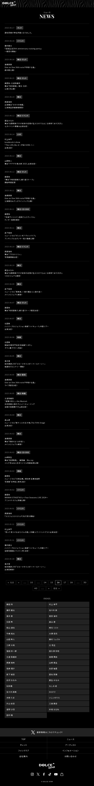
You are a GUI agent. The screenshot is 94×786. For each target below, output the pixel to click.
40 (35, 588)
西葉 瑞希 (10, 662)
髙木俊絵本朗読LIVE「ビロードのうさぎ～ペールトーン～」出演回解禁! (25, 567)
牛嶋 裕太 (10, 633)
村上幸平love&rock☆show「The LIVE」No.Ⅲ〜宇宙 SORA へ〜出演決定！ (19, 143)
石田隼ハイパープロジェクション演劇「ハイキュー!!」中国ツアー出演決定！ (27, 326)
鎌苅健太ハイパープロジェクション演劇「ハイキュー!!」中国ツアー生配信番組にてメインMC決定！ (27, 548)
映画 (19, 337)
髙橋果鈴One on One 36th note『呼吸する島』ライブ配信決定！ (20, 382)
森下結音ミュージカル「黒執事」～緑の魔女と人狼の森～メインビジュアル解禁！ (23, 292)
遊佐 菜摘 (53, 674)
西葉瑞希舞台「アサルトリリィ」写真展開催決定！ (13, 254)
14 (45, 582)
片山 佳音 (10, 703)
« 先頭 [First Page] (11, 582)
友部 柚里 (53, 668)
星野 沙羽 (10, 709)
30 (84, 582)
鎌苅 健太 (10, 610)
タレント (23, 745)
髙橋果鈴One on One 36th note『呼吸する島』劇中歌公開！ (20, 67)
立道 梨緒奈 (11, 657)
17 (65, 582)
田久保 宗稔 (54, 651)
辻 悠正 (52, 645)
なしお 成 (53, 686)
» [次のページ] (49, 588)
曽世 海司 (53, 616)
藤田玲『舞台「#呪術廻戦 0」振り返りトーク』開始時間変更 (19, 180)
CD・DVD (25, 209)
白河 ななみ (11, 680)
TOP (23, 739)
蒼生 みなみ (54, 680)
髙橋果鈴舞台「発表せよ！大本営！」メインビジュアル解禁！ (15, 441)
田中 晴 (9, 715)
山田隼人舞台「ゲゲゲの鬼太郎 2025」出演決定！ (20, 162)
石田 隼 (9, 622)
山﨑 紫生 (53, 662)
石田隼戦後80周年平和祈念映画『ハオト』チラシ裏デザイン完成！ (18, 345)
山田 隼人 (10, 639)
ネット (19, 28)
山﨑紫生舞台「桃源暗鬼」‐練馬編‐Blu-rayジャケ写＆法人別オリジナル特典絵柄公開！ (22, 460)
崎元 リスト (54, 627)
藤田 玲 (9, 604)
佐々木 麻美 (11, 692)
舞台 (19, 59)
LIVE (19, 134)
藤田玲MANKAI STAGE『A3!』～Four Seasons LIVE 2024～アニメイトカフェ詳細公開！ (26, 497)
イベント (20, 41)
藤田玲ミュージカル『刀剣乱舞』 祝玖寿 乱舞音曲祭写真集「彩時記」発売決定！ (22, 479)
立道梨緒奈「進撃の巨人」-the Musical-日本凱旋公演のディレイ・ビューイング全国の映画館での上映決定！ (20, 402)
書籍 (19, 471)
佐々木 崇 (53, 610)
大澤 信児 (53, 633)
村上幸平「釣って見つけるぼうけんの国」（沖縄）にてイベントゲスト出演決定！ (31, 530)
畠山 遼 (52, 622)
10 (31, 582)
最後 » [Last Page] (56, 588)
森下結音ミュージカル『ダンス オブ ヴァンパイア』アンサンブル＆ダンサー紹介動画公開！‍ (20, 236)
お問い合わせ (71, 756)
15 (51, 582)
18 (71, 582)
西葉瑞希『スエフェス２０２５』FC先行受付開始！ (20, 514)
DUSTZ (52, 692)
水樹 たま (10, 697)
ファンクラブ (23, 750)
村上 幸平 (53, 604)
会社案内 (23, 756)
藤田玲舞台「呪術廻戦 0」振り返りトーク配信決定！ (22, 309)
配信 (24, 374)
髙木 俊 (9, 616)
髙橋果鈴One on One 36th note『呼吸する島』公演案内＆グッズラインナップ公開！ (20, 198)
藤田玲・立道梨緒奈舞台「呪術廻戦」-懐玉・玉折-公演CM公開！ (16, 86)
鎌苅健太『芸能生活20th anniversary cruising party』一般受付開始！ (23, 49)
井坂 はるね (54, 709)
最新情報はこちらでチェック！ (50, 732)
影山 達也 (10, 627)
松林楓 (9, 686)
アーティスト (70, 745)
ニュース (70, 739)
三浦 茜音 (53, 703)
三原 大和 (10, 645)
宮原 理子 (10, 668)
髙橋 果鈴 (53, 657)
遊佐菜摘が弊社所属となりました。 (18, 32)
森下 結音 (10, 674)
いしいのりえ (54, 697)
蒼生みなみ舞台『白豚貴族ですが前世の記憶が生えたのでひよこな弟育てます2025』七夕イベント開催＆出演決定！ (34, 123)
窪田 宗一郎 (11, 651)
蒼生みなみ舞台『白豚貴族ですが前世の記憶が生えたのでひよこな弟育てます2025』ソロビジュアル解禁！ (34, 273)
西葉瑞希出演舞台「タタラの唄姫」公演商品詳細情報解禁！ (14, 105)
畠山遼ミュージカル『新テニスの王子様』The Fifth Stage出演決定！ (25, 423)
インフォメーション (70, 750)
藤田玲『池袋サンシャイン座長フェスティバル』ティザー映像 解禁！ (20, 217)
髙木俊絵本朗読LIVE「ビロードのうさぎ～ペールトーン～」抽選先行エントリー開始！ (25, 364)
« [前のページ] (18, 582)
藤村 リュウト (54, 639)
